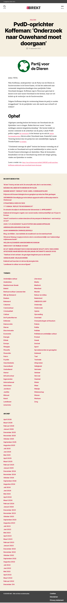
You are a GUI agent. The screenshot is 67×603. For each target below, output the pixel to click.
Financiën (7, 354)
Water (36, 383)
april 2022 (7, 575)
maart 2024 (7, 501)
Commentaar (8, 308)
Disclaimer (51, 597)
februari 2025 (8, 465)
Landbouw (7, 402)
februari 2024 (8, 504)
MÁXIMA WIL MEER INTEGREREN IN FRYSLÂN (20, 188)
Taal (36, 357)
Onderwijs (38, 305)
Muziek (37, 292)
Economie (7, 334)
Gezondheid (8, 367)
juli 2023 (7, 527)
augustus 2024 (9, 484)
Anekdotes (7, 282)
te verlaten (23, 142)
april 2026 (7, 420)
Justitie (6, 392)
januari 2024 (8, 507)
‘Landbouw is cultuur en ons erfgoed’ (16, 265)
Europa (6, 344)
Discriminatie (8, 331)
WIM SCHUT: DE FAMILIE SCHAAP (15, 246)
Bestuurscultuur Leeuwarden (14, 292)
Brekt (10, 594)
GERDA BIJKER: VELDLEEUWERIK (15, 258)
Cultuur (6, 315)
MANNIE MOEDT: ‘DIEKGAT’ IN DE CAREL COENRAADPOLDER (25, 191)
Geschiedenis (8, 363)
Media (36, 282)
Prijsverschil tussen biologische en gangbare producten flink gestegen (29, 195)
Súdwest (37, 354)
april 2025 (7, 459)
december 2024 (9, 472)
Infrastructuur (8, 376)
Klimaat (6, 396)
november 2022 (9, 552)
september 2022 (9, 559)
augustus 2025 (9, 446)
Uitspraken (38, 363)
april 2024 (7, 497)
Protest (37, 337)
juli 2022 (6, 565)
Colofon (49, 594)
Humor (6, 373)
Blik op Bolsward (9, 295)
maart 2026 (7, 423)
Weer (36, 386)
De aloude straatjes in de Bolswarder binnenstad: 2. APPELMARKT (27, 210)
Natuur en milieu (40, 295)
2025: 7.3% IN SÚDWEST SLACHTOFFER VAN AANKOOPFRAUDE (26, 224)
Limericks (7, 405)
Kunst (5, 399)
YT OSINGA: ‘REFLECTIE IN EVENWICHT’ (18, 207)
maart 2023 (7, 539)
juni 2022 (7, 569)
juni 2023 (7, 530)
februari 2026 (8, 426)
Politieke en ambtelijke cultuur (45, 334)
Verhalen (37, 370)
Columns (6, 305)
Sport (36, 347)
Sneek (36, 341)
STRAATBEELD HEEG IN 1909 (14, 203)
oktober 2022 (8, 556)
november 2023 (9, 514)
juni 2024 (7, 491)
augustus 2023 (9, 523)
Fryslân (6, 360)
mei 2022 (6, 572)
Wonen (37, 396)
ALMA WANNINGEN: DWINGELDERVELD (18, 231)
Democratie (7, 324)
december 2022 (9, 549)
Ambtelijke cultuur (10, 279)
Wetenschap (39, 392)
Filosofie (6, 350)
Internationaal (8, 383)
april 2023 (7, 536)
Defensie (6, 321)
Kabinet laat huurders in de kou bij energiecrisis (20, 261)
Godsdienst (7, 370)
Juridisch (7, 389)
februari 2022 (8, 582)
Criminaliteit (8, 312)
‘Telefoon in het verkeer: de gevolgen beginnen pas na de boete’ (26, 255)
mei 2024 (7, 494)
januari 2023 (8, 546)
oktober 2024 (8, 478)
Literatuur (38, 279)
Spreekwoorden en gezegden (45, 350)
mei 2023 (7, 533)
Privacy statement (55, 600)
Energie (6, 337)
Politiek (33, 20)
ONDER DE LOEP (40, 302)
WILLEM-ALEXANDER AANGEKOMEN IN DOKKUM (21, 243)
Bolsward (7, 302)
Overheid (37, 318)
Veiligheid (38, 367)
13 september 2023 (34, 49)
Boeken (6, 299)
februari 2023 (8, 543)
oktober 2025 (8, 439)
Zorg (36, 402)
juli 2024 (7, 488)
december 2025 (9, 433)
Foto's (5, 357)
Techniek (37, 360)
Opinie (36, 312)
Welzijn (37, 389)
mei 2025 (7, 455)
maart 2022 (7, 578)
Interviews (7, 386)
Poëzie (36, 324)
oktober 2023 (8, 517)
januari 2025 (8, 468)
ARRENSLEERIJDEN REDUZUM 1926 (16, 228)
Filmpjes (6, 347)
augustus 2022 (9, 562)
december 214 (8, 585)
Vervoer (37, 376)
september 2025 (9, 442)
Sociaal (37, 344)
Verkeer (37, 373)
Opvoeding (38, 315)
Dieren (5, 328)
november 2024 (9, 475)
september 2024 (9, 481)
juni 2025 (7, 452)
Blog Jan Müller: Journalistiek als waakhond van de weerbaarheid (27, 234)
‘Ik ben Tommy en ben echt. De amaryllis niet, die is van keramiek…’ (27, 185)
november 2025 (9, 436)
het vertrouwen (24, 134)
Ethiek (5, 341)
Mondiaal (37, 289)
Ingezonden (7, 379)
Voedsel (37, 379)
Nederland (38, 299)
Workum (37, 399)
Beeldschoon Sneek (10, 286)
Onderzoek (38, 308)
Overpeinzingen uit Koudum (44, 321)
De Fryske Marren (10, 318)
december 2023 (9, 510)
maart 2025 (7, 462)
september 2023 (9, 520)
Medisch (37, 286)
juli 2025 (7, 449)
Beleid (5, 289)
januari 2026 (8, 430)
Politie (36, 328)
